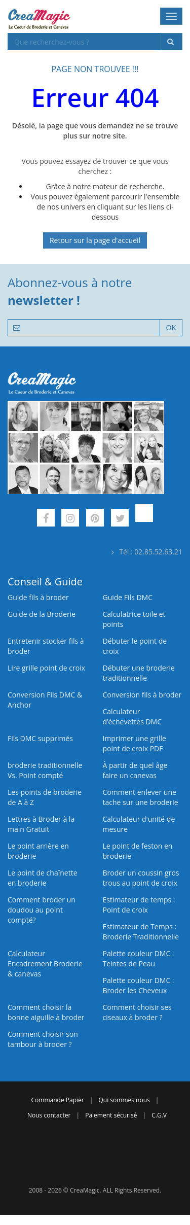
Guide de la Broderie (41, 614)
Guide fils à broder (38, 597)
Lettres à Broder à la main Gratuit (41, 824)
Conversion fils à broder (142, 694)
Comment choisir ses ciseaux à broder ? (137, 1012)
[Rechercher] (171, 41)
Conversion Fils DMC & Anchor (45, 700)
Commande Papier (57, 1100)
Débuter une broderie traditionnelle (139, 673)
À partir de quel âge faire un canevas (135, 770)
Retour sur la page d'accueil (95, 240)
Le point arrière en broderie (38, 851)
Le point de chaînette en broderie (43, 878)
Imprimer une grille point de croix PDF (134, 743)
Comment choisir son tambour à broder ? (43, 1039)
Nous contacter (48, 1115)
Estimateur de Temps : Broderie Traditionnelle (141, 931)
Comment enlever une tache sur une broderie (140, 797)
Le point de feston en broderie (138, 851)
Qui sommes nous (124, 1100)
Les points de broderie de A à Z (45, 797)
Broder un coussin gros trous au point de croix (141, 878)
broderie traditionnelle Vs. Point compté (45, 770)
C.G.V (159, 1115)
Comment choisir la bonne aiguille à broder (46, 1012)
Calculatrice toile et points (134, 619)
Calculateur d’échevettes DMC (132, 716)
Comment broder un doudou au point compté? (41, 910)
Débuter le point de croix (135, 646)
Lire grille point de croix (46, 668)
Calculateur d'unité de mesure (139, 824)
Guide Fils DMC (128, 597)
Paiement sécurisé (111, 1115)
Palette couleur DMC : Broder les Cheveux (138, 985)
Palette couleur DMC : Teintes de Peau (138, 958)
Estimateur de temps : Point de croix (139, 905)
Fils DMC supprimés (40, 738)
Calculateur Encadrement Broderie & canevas (45, 963)
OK (171, 327)
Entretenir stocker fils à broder (46, 646)
